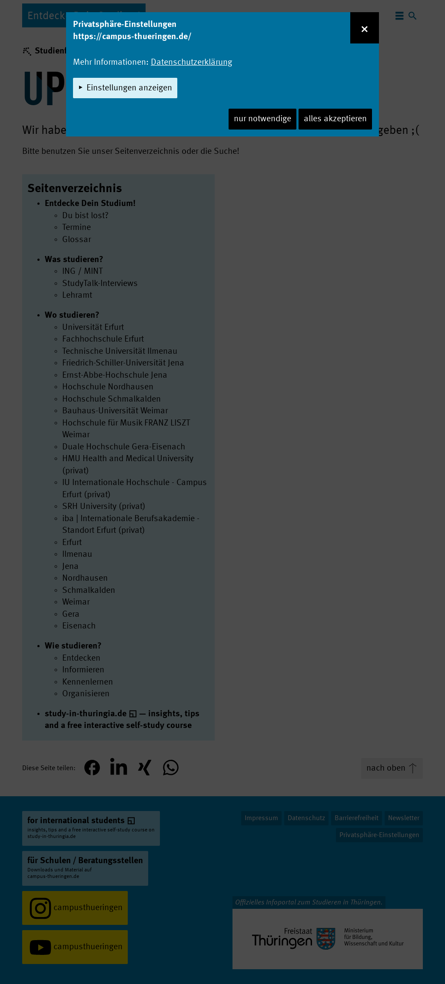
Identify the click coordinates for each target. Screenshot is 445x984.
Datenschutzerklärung (191, 62)
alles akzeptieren (335, 119)
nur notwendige (262, 119)
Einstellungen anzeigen (129, 88)
